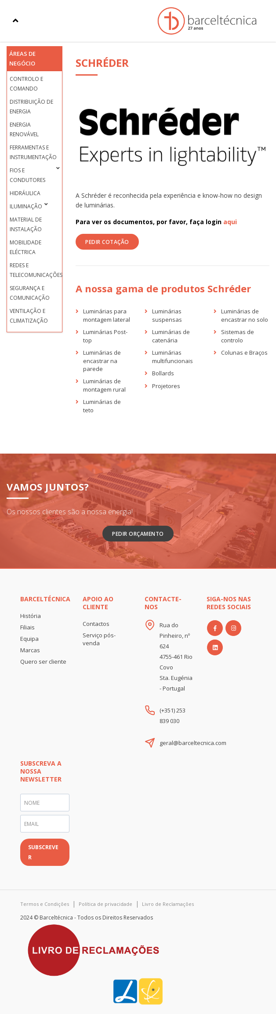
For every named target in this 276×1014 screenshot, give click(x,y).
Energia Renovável (24, 129)
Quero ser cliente (43, 661)
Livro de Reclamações (168, 904)
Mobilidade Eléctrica (25, 247)
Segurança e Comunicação (30, 293)
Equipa (29, 639)
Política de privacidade (105, 904)
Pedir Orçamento (138, 534)
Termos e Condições (44, 904)
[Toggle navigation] (15, 20)
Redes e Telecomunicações (34, 270)
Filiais (27, 627)
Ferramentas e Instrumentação (33, 152)
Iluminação (26, 206)
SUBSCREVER (43, 852)
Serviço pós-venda (99, 639)
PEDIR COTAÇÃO (107, 242)
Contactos (96, 624)
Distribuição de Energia (31, 106)
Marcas (30, 650)
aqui (230, 222)
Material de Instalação (26, 224)
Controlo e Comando (26, 83)
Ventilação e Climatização (29, 315)
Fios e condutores (27, 175)
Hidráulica (25, 193)
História (30, 616)
